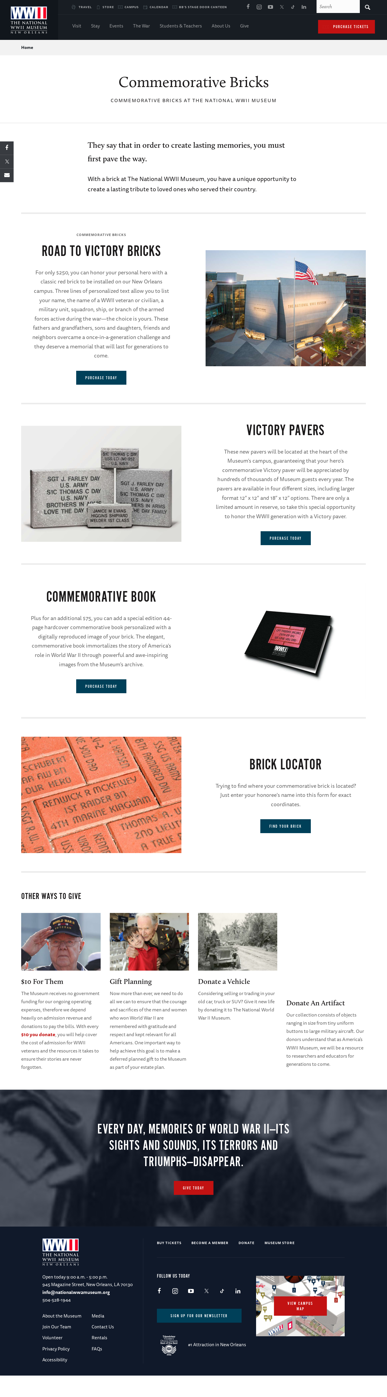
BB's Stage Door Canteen (203, 7)
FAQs (97, 1370)
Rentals (99, 1359)
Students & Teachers (181, 26)
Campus (132, 7)
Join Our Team (56, 1348)
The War (141, 26)
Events (116, 26)
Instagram (259, 7)
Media (98, 1337)
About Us (221, 26)
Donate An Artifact (315, 1002)
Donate (247, 1264)
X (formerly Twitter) (281, 7)
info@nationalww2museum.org (76, 1313)
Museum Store (280, 1264)
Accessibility (54, 1381)
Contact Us (103, 1348)
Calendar (159, 7)
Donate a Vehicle (224, 981)
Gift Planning (131, 981)
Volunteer (52, 1359)
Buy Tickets (169, 1264)
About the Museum (61, 1337)
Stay (95, 26)
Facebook (247, 7)
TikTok (292, 7)
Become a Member (210, 1264)
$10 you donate (38, 1034)
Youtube (270, 7)
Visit (76, 26)
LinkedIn (303, 7)
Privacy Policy (56, 1370)
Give (244, 26)
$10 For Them (42, 981)
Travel (85, 7)
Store (108, 7)
